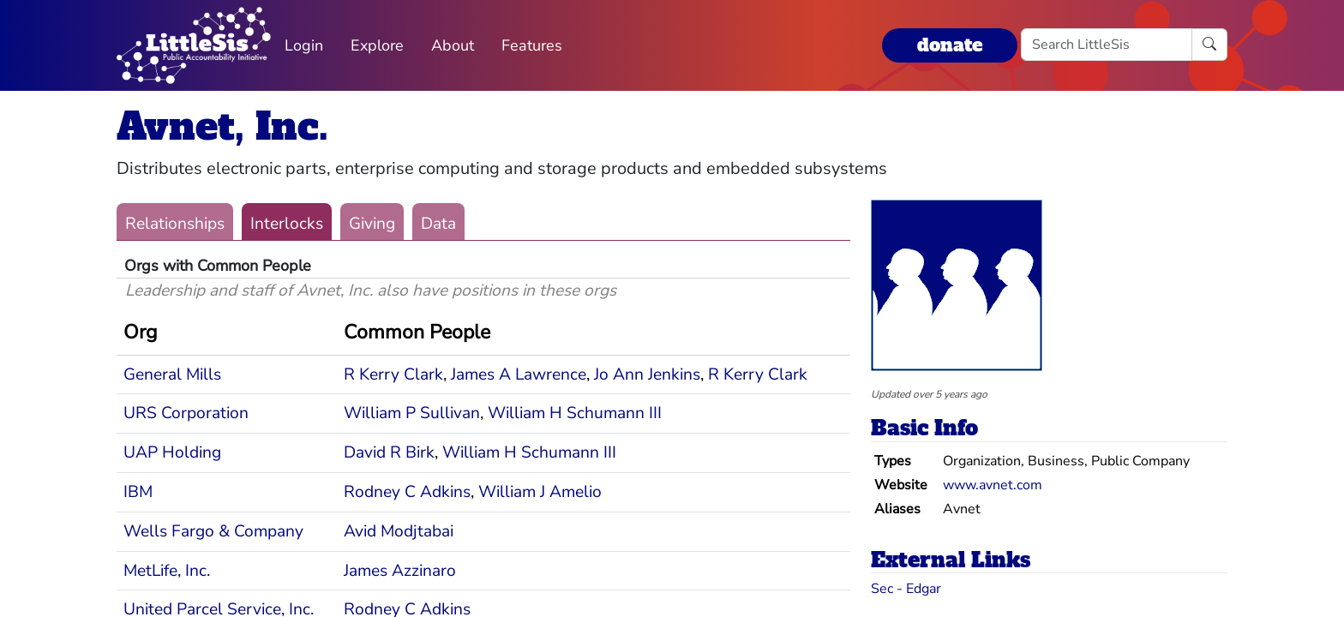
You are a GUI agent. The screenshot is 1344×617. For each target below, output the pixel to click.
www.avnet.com (992, 485)
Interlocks (286, 224)
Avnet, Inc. (222, 126)
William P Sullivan (412, 413)
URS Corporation (186, 413)
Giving (372, 224)
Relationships (175, 224)
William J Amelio (540, 492)
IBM (138, 492)
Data (438, 224)
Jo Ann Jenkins (647, 374)
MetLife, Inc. (166, 571)
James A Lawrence (518, 374)
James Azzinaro (400, 571)
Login (304, 45)
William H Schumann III (575, 413)
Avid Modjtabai (398, 531)
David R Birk (389, 452)
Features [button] (531, 45)
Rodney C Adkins (407, 492)
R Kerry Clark (393, 374)
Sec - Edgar (906, 588)
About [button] (452, 45)
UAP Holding (172, 452)
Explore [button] (377, 45)
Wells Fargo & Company (213, 531)
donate (949, 45)
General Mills (172, 374)
